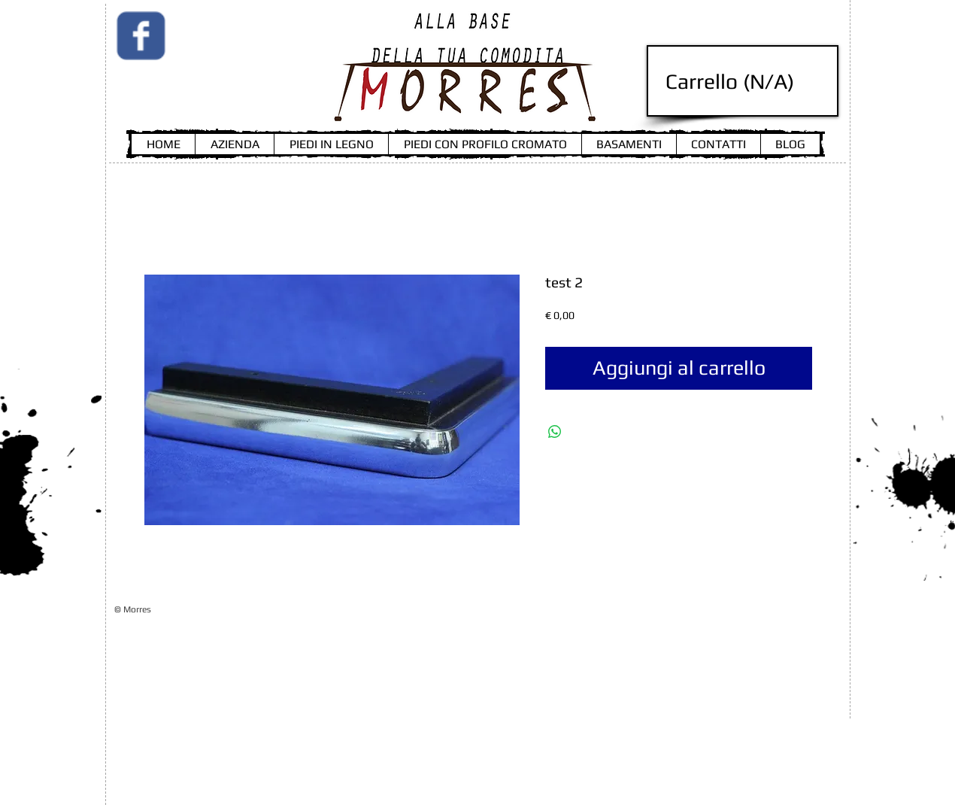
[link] (745, 81)
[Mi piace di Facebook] (214, 83)
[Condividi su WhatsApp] (555, 432)
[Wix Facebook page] (141, 35)
